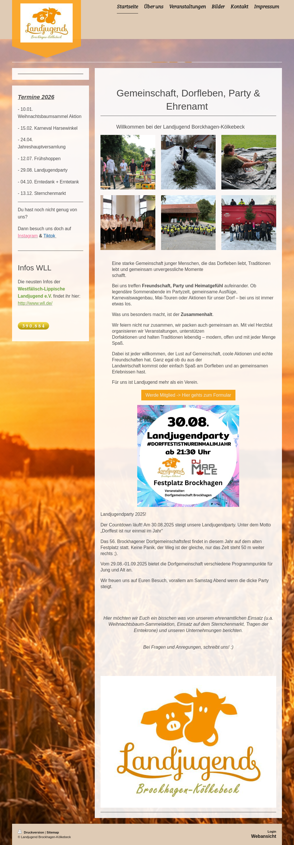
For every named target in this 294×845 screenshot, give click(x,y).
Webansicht (263, 836)
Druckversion (31, 832)
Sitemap (53, 832)
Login (272, 831)
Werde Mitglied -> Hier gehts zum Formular (188, 395)
